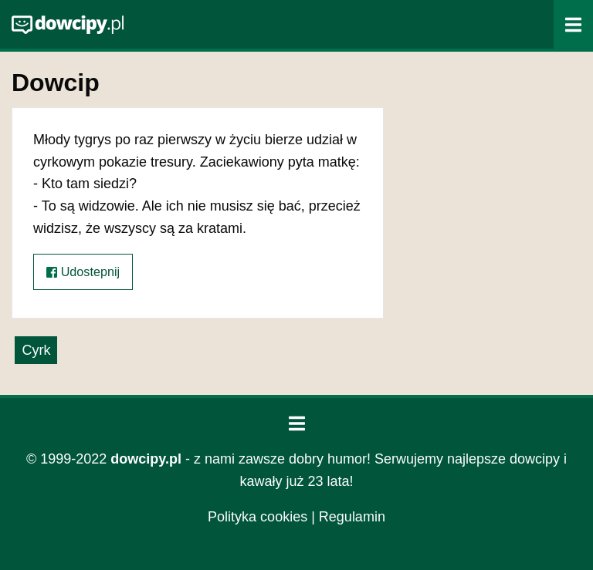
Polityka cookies (257, 516)
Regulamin (352, 516)
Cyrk (36, 350)
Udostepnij (83, 272)
